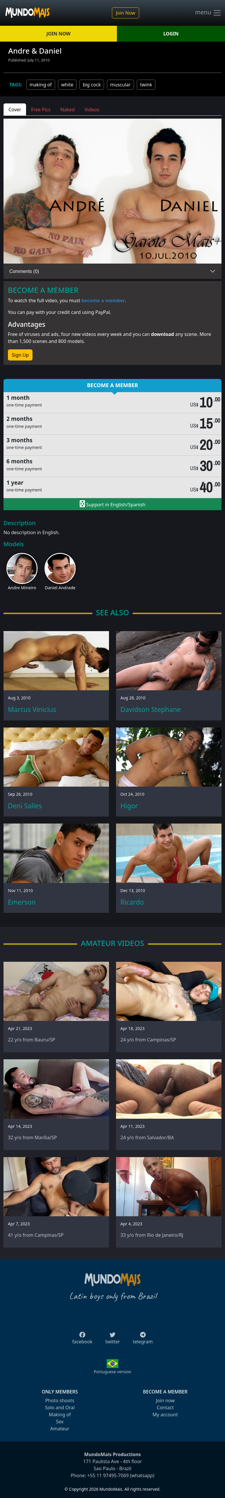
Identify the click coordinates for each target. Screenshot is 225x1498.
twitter (112, 1340)
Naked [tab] (67, 109)
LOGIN (171, 33)
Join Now (125, 13)
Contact (165, 1407)
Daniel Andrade (60, 587)
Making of (60, 1414)
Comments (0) (24, 271)
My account (165, 1414)
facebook (82, 1340)
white (67, 84)
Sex (60, 1421)
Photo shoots (59, 1400)
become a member (103, 300)
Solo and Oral (59, 1407)
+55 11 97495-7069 (108, 1475)
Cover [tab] (14, 109)
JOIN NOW (58, 33)
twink (146, 84)
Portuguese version (112, 1371)
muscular (120, 84)
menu (208, 12)
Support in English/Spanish (112, 504)
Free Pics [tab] (40, 109)
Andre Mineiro (22, 587)
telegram (143, 1340)
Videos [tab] (92, 109)
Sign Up (20, 355)
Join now (165, 1400)
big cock (92, 84)
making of (41, 84)
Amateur (59, 1428)
